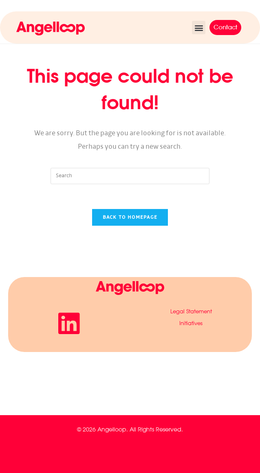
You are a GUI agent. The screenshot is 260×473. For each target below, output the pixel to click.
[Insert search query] (130, 176)
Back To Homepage (130, 217)
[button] (198, 27)
